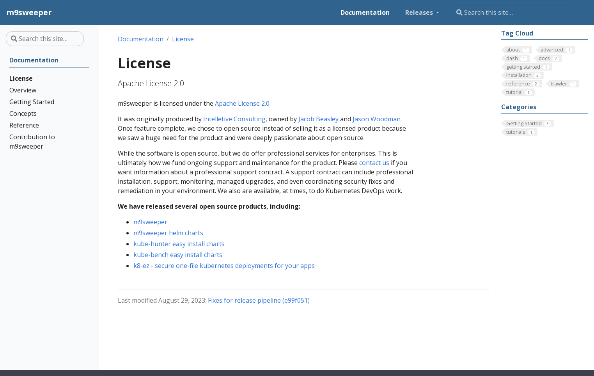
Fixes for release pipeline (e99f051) (259, 300)
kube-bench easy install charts (177, 254)
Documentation (140, 39)
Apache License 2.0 (242, 103)
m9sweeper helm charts (168, 233)
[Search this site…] (513, 12)
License (183, 39)
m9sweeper (150, 222)
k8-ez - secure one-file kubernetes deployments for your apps (224, 265)
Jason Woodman (377, 119)
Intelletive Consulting (234, 119)
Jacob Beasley (318, 119)
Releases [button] (419, 12)
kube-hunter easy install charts (179, 243)
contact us (374, 162)
